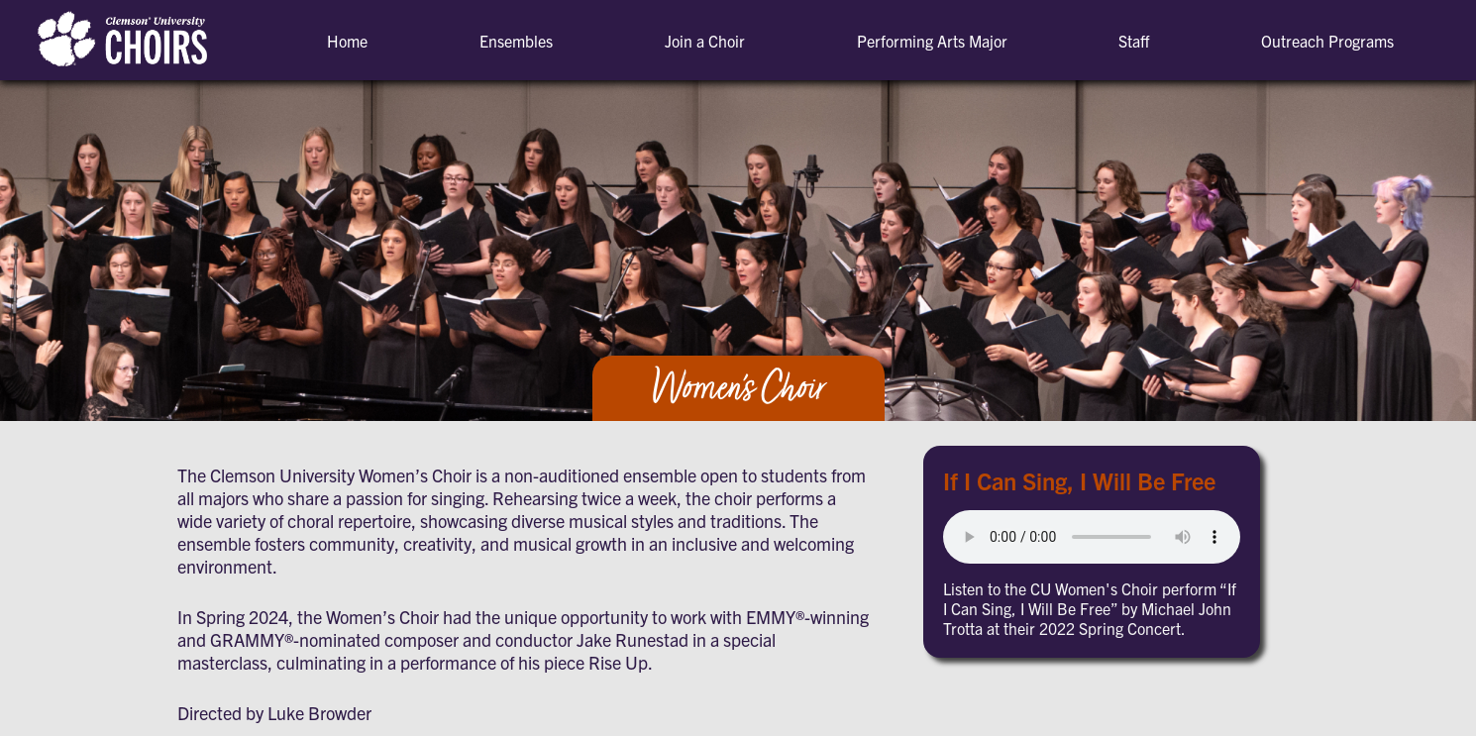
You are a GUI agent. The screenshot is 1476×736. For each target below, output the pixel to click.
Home (347, 41)
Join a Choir (705, 41)
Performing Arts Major (932, 41)
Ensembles (516, 41)
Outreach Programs (1327, 41)
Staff (1133, 41)
